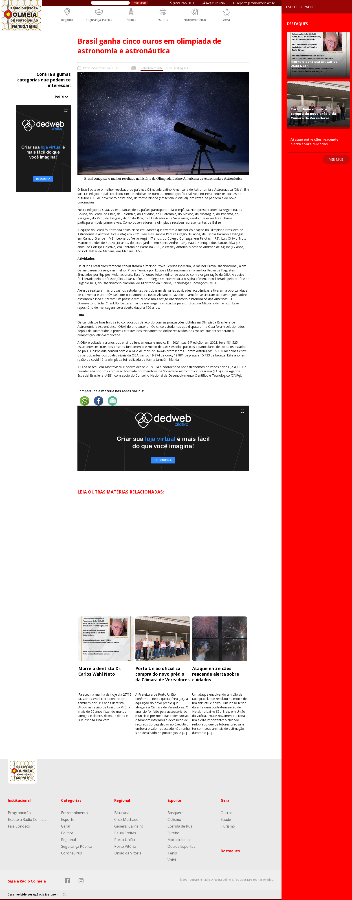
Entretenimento (194, 19)
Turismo (228, 824)
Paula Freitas (125, 831)
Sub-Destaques (177, 68)
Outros (227, 811)
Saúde (226, 818)
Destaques (230, 849)
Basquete (175, 811)
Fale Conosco (19, 824)
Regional (67, 19)
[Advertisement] (163, 563)
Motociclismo (178, 838)
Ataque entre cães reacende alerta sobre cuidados (215, 672)
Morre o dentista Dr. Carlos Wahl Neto (99, 669)
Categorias (71, 799)
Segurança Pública (99, 19)
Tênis (172, 851)
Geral (227, 19)
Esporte (163, 19)
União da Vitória (127, 851)
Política (131, 19)
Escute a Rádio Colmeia (27, 818)
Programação (19, 811)
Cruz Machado (126, 818)
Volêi (171, 858)
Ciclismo (174, 818)
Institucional (19, 799)
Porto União (124, 838)
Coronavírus (71, 851)
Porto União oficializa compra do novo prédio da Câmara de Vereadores (162, 672)
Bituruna (121, 811)
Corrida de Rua (179, 824)
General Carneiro (128, 824)
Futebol (173, 831)
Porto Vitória (125, 845)
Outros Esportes (181, 845)
